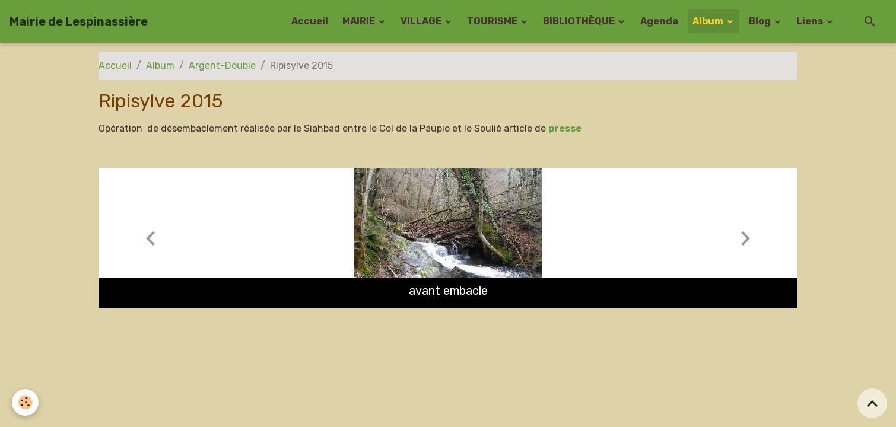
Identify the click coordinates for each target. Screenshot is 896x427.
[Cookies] (25, 402)
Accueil (309, 21)
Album (708, 21)
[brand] (78, 21)
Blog (761, 21)
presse (565, 128)
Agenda (659, 21)
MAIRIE (359, 21)
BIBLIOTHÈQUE (580, 21)
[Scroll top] (872, 403)
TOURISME (493, 21)
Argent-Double (222, 65)
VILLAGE (422, 21)
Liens (810, 21)
